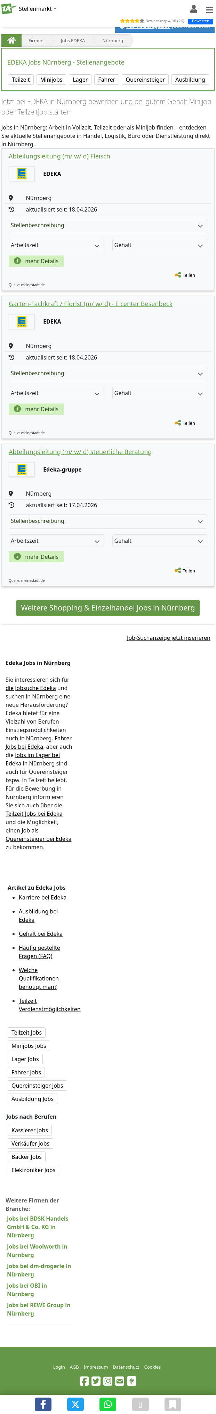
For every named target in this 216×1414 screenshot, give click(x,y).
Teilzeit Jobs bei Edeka (34, 813)
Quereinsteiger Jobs (37, 1085)
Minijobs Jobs (28, 1046)
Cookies (152, 1367)
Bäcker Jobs (26, 1157)
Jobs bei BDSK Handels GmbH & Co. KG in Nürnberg (38, 1227)
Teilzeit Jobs (26, 1032)
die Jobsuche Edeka (31, 688)
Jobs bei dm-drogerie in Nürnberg (39, 1270)
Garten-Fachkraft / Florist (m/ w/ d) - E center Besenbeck (91, 303)
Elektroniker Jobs (33, 1170)
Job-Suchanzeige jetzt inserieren (168, 638)
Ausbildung (190, 79)
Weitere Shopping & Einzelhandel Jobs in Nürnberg (108, 608)
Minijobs (51, 79)
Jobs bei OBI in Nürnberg (27, 1290)
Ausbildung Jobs (32, 1099)
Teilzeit (21, 79)
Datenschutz (126, 1367)
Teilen (189, 275)
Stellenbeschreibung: (107, 225)
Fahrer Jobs (26, 1072)
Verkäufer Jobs (30, 1143)
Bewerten (200, 20)
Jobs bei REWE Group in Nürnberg (39, 1309)
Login (59, 1367)
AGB (74, 1367)
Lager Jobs (25, 1059)
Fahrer (106, 79)
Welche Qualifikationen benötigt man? (39, 978)
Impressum (96, 1367)
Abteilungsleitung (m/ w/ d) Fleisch (59, 156)
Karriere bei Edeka (42, 897)
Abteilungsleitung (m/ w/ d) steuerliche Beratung (80, 451)
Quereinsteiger (145, 79)
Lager (80, 79)
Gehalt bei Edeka (41, 934)
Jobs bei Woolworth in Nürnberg (37, 1251)
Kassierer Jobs (29, 1130)
